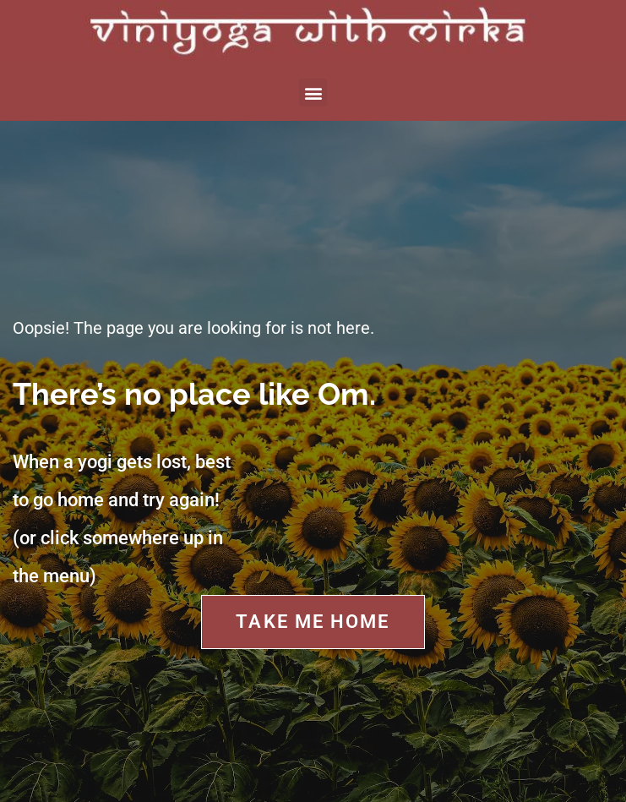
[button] (313, 92)
